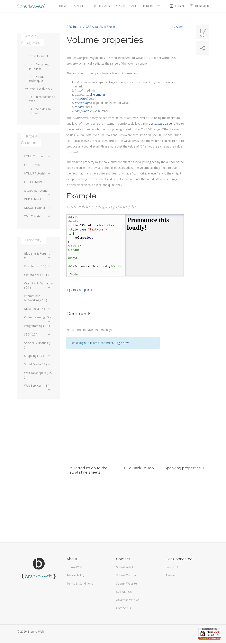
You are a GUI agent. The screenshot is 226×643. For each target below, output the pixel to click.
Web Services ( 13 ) (37, 387)
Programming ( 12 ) (37, 327)
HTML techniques (36, 79)
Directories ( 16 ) (37, 266)
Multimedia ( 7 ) (37, 309)
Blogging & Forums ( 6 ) (38, 255)
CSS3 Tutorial (37, 182)
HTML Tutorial (37, 156)
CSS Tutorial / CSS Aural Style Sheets (91, 26)
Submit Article (125, 567)
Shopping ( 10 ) (37, 356)
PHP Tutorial (37, 199)
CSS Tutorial (37, 165)
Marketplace (126, 6)
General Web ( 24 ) (37, 276)
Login (177, 6)
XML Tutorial (37, 216)
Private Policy (75, 575)
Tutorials (102, 6)
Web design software (40, 111)
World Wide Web (38, 89)
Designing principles (38, 66)
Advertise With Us (127, 600)
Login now (122, 343)
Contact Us (123, 608)
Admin (180, 27)
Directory (151, 6)
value (160, 123)
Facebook (172, 567)
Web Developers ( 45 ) (38, 375)
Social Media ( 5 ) (37, 364)
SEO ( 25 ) (37, 334)
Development (36, 56)
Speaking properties (185, 468)
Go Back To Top (138, 468)
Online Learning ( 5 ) (37, 318)
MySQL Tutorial (37, 208)
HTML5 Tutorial (37, 173)
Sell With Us (124, 592)
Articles (81, 6)
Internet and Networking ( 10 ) (37, 298)
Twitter (170, 575)
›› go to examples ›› (79, 290)
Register (199, 6)
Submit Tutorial (126, 575)
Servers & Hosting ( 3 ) (38, 345)
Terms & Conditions (79, 583)
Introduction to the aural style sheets (88, 470)
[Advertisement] (187, 388)
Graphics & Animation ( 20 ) (38, 285)
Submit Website (126, 583)
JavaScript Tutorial (37, 192)
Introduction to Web (42, 99)
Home (63, 6)
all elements (98, 94)
